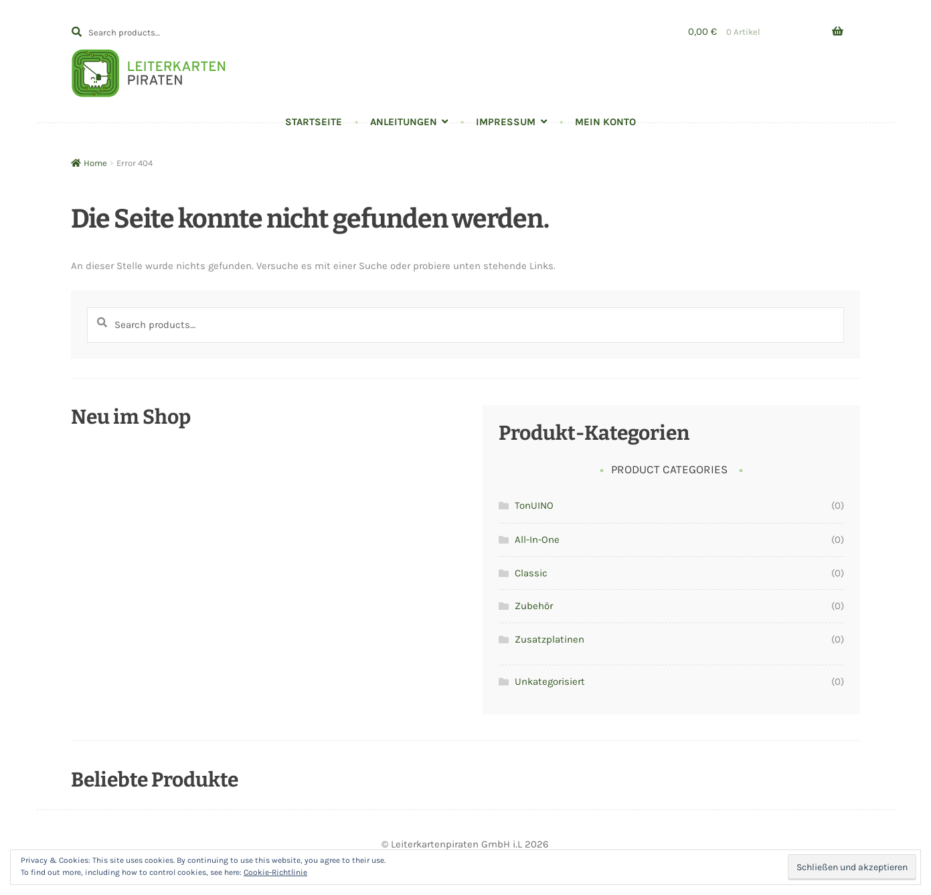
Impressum (505, 122)
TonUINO (534, 505)
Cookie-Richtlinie (275, 872)
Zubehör (534, 606)
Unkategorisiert (550, 681)
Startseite (313, 122)
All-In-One (537, 540)
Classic (531, 573)
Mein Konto (605, 122)
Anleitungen (403, 122)
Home (95, 163)
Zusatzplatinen (549, 639)
